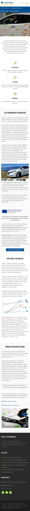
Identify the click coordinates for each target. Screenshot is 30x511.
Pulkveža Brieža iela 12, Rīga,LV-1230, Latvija (14, 482)
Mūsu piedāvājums (15, 11)
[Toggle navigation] (27, 3)
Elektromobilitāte (5, 8)
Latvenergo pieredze (16, 8)
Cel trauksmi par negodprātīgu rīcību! (14, 460)
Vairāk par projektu (15, 250)
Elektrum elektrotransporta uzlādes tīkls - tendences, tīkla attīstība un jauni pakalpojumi (15, 386)
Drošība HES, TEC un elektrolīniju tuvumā (15, 462)
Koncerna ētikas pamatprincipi (12, 457)
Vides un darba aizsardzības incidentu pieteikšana (13, 466)
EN (22, 3)
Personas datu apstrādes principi (13, 469)
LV (20, 3)
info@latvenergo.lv (7, 485)
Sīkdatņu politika (8, 472)
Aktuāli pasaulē (4, 11)
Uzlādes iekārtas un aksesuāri (11, 405)
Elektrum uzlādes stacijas (9, 401)
